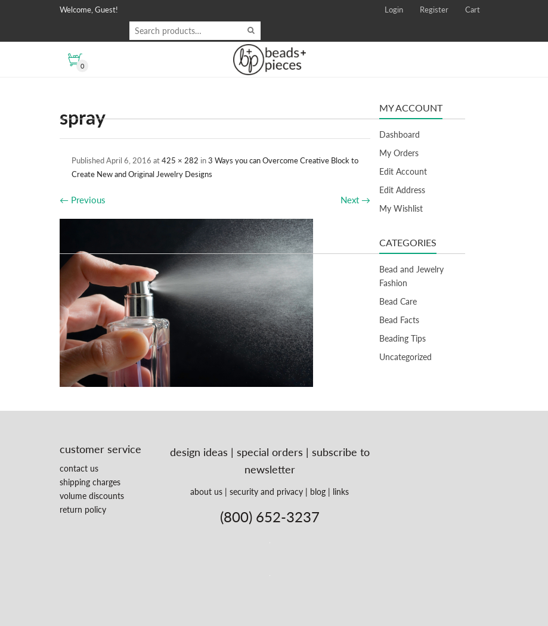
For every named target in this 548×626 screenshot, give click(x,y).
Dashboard (399, 134)
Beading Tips (402, 338)
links (341, 491)
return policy (83, 509)
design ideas (199, 451)
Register (434, 9)
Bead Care (398, 301)
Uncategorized (405, 357)
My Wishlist (401, 208)
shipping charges (90, 482)
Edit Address (402, 190)
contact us (79, 468)
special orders (270, 451)
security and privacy (266, 491)
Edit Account (403, 171)
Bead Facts (399, 320)
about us (206, 491)
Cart (472, 9)
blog (318, 491)
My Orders (399, 153)
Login (394, 9)
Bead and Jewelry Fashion (411, 276)
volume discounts (92, 496)
